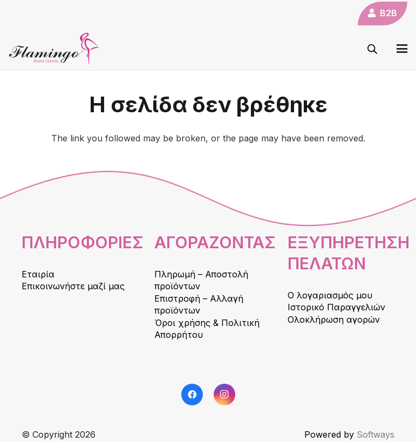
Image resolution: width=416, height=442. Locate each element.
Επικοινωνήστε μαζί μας (73, 286)
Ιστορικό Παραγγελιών (336, 307)
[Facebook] (192, 394)
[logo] (54, 48)
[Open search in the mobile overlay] (372, 48)
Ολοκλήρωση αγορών (334, 319)
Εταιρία (38, 274)
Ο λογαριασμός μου (330, 295)
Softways (375, 434)
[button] (402, 48)
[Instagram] (224, 394)
